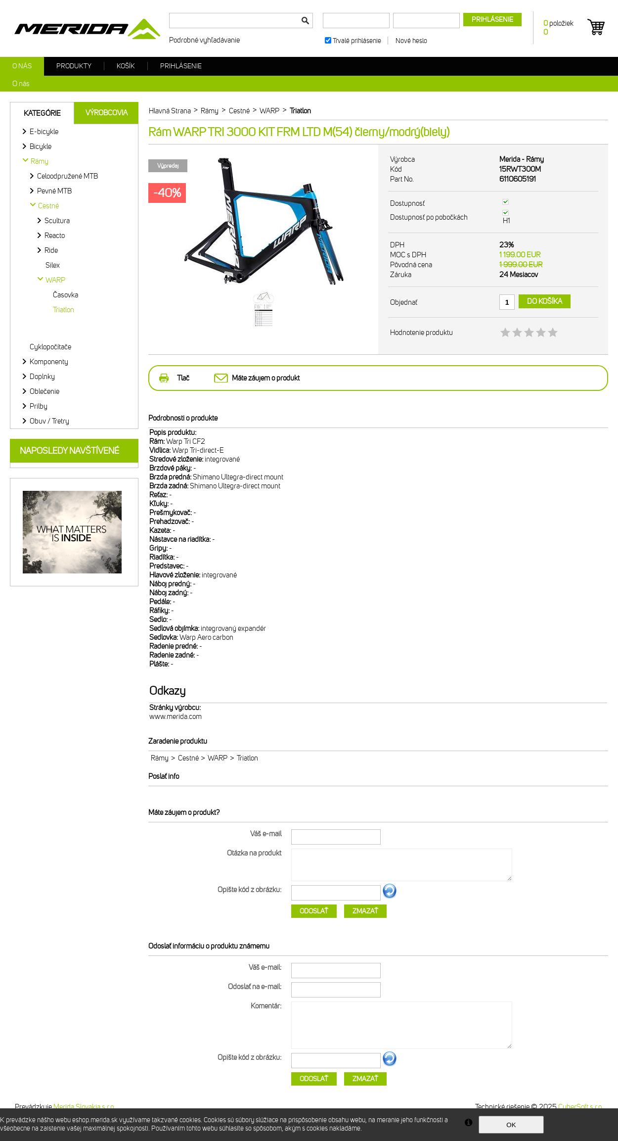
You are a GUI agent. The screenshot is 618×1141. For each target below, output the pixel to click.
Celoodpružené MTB (67, 176)
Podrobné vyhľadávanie (204, 40)
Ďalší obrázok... (389, 897)
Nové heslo (411, 41)
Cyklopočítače (50, 346)
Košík (126, 66)
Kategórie (42, 113)
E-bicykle (44, 131)
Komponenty (49, 361)
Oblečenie (44, 391)
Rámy (160, 758)
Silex (52, 265)
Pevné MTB (54, 191)
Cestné (188, 758)
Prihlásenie (181, 66)
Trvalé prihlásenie (357, 41)
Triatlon (63, 309)
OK (511, 1125)
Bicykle (40, 146)
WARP (217, 758)
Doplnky (42, 376)
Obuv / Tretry (49, 421)
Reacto (54, 235)
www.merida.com (175, 716)
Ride (51, 250)
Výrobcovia (107, 112)
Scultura (57, 220)
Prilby (38, 406)
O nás (22, 66)
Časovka (65, 294)
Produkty (73, 66)
